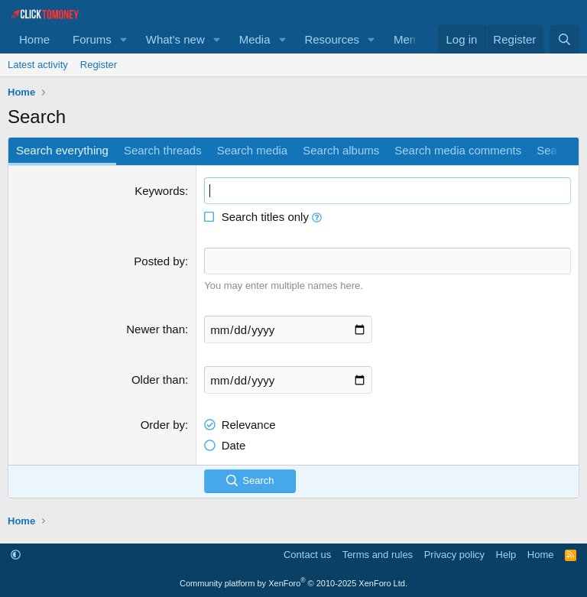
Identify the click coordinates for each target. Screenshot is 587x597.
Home (34, 39)
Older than (158, 379)
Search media (252, 150)
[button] (124, 39)
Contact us (307, 554)
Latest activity (38, 64)
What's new (175, 39)
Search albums (341, 150)
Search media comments (457, 150)
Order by (163, 424)
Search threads (163, 150)
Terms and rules (377, 554)
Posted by (159, 261)
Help (506, 554)
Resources (331, 39)
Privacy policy (454, 554)
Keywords (160, 190)
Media (255, 39)
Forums (92, 39)
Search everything (62, 150)
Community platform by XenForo (293, 583)
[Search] (564, 39)
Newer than (155, 329)
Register (98, 64)
